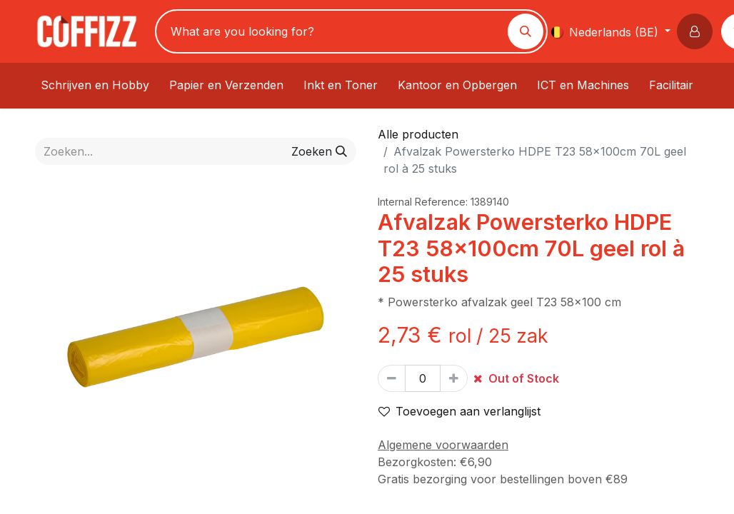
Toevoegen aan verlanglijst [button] (459, 411)
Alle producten (418, 134)
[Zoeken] (525, 31)
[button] (697, 31)
